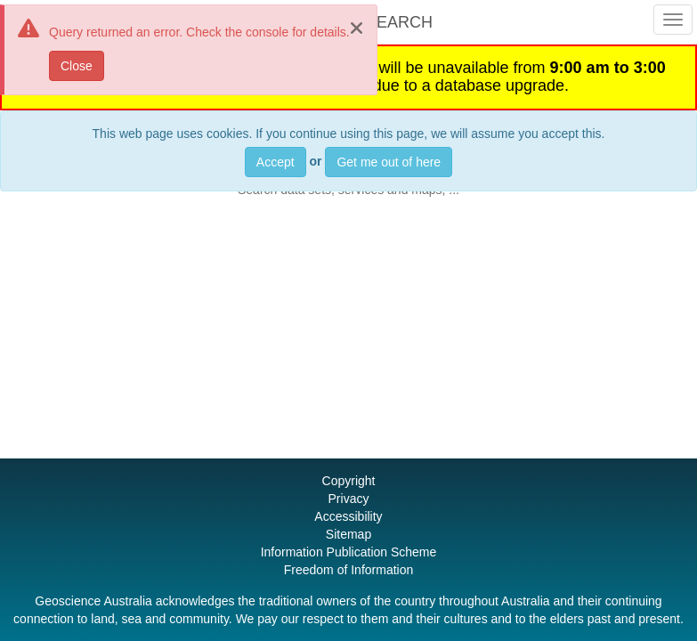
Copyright (349, 481)
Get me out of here (388, 162)
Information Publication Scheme (349, 552)
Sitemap (348, 534)
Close (77, 66)
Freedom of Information (349, 570)
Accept (275, 162)
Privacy (348, 498)
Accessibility (348, 516)
